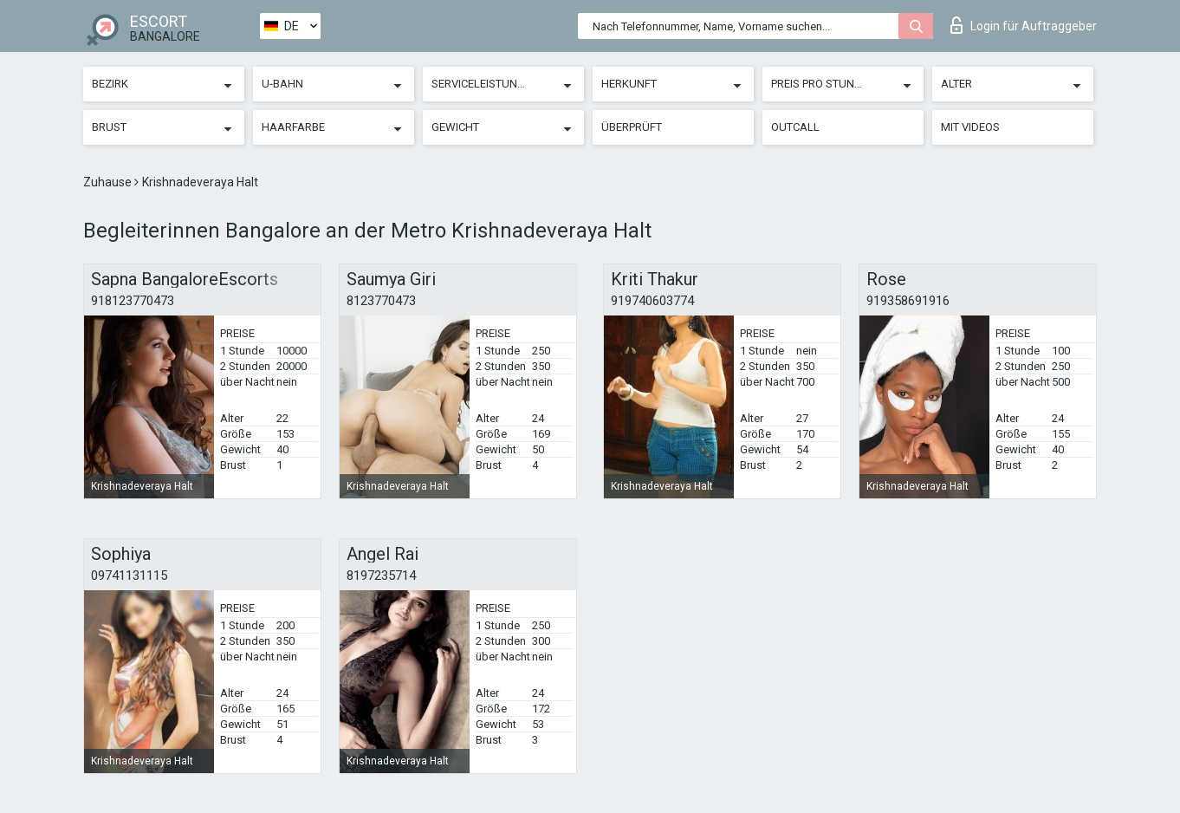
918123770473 (132, 301)
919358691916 (908, 301)
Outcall (795, 126)
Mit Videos (970, 126)
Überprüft (631, 126)
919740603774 (652, 301)
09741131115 (129, 575)
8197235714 (381, 575)
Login (1023, 25)
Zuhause (108, 182)
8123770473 (381, 301)
